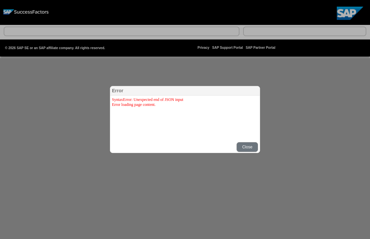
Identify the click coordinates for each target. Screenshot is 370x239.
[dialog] (185, 119)
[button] (247, 147)
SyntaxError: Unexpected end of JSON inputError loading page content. (147, 102)
